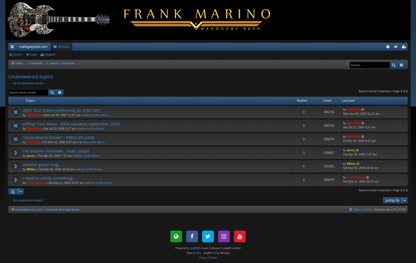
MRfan (31, 169)
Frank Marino (36, 182)
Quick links (13, 48)
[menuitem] (388, 47)
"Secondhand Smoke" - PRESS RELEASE (58, 137)
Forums (63, 47)
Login (33, 54)
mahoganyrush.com (33, 47)
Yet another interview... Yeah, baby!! (56, 151)
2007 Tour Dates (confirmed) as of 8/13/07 (62, 110)
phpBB (194, 248)
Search (17, 54)
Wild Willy (34, 115)
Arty (199, 253)
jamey (31, 155)
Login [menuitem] (397, 48)
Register (50, 54)
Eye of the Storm (98, 115)
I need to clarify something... (49, 178)
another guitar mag (41, 164)
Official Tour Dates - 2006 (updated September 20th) (71, 123)
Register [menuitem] (405, 48)
